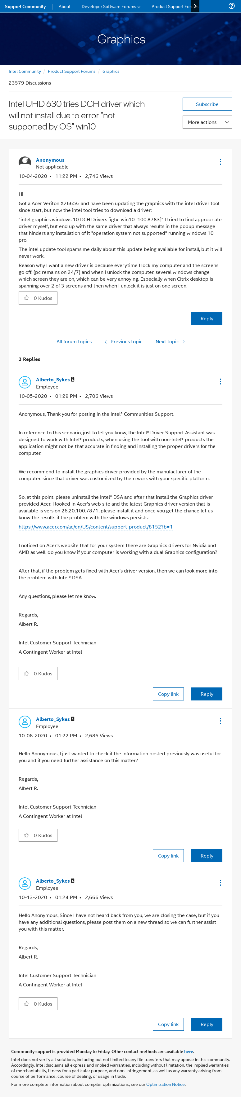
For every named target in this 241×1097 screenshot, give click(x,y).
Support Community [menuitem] (25, 6)
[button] (219, 162)
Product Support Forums (72, 71)
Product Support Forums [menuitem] (175, 6)
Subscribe (207, 104)
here (188, 1051)
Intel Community (25, 71)
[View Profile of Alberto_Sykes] (55, 379)
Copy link (168, 693)
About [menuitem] (64, 6)
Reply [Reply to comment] (207, 693)
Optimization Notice (165, 1084)
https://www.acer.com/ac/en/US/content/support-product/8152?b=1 (96, 526)
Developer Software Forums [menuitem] (109, 6)
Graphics (111, 71)
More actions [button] (202, 121)
